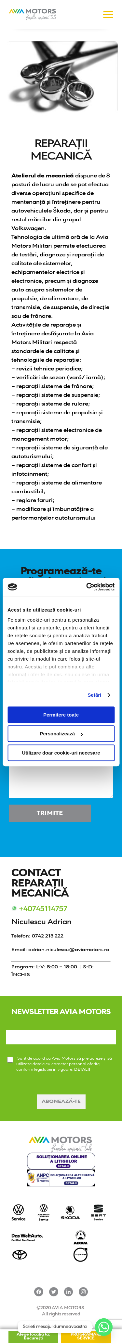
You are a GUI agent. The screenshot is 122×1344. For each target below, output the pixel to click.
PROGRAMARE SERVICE (86, 1337)
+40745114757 (43, 909)
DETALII (82, 1069)
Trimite (50, 813)
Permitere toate (61, 714)
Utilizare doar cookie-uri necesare (61, 753)
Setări (94, 695)
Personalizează (61, 733)
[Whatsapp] (104, 1327)
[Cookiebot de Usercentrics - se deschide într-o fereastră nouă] (87, 587)
